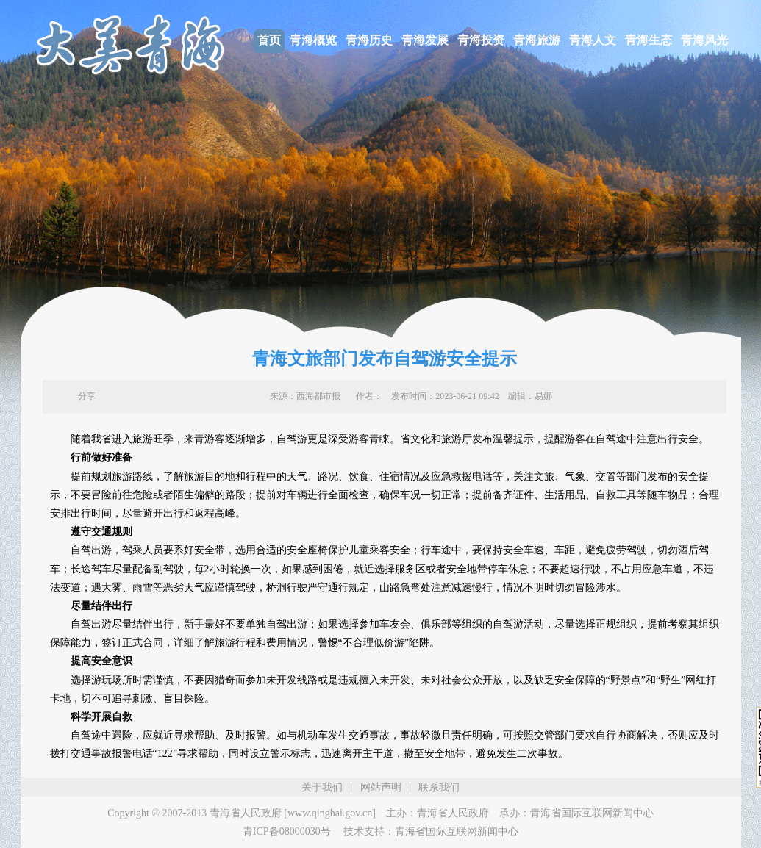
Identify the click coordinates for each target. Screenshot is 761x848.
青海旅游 (536, 40)
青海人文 (592, 40)
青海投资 (480, 40)
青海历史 (369, 40)
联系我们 (439, 787)
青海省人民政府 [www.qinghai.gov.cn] (293, 813)
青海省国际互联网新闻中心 (592, 813)
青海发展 (425, 40)
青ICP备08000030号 (287, 831)
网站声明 (380, 787)
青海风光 (704, 40)
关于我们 (322, 787)
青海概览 (313, 40)
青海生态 (648, 40)
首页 (269, 40)
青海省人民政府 (453, 813)
